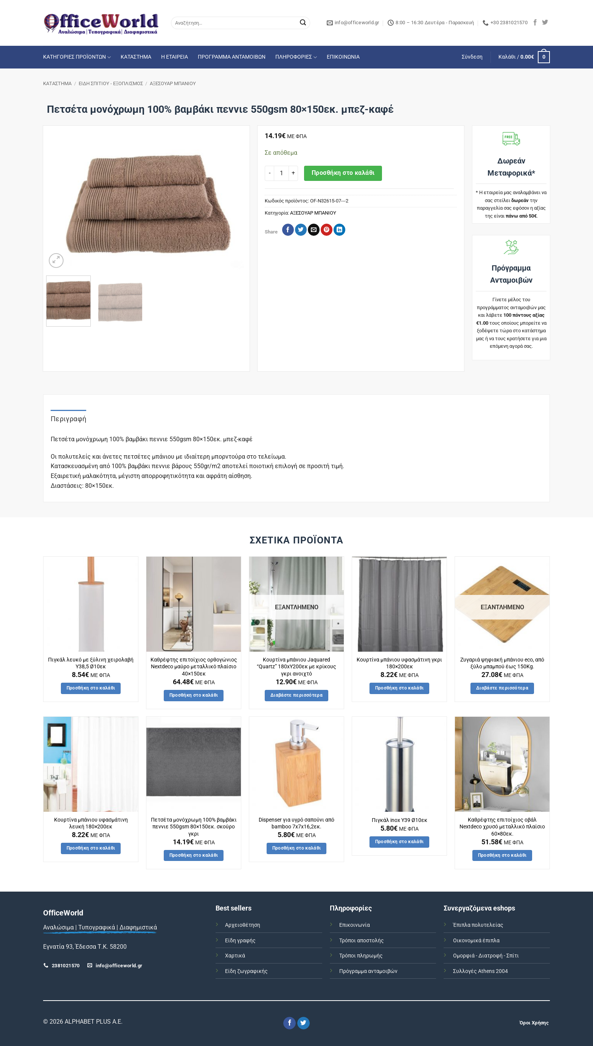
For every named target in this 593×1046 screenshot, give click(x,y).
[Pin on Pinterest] (326, 230)
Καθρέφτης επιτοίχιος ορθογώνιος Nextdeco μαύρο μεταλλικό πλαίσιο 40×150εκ (194, 667)
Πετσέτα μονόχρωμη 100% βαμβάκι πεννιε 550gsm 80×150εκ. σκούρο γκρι (194, 827)
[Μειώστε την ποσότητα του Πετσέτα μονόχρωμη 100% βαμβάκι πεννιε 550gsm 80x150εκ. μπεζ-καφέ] (269, 173)
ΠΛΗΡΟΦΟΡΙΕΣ (296, 57)
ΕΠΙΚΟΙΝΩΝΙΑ (343, 57)
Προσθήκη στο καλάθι (343, 173)
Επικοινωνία (354, 925)
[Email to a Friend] (314, 230)
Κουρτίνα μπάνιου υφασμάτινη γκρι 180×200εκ (399, 663)
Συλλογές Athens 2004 (480, 971)
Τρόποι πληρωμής (361, 956)
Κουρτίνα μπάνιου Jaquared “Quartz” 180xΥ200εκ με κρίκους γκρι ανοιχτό (296, 667)
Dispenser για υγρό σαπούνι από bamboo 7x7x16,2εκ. (296, 823)
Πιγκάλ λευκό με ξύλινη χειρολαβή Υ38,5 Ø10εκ (91, 663)
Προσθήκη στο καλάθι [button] (91, 688)
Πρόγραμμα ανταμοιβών (368, 971)
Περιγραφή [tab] (68, 419)
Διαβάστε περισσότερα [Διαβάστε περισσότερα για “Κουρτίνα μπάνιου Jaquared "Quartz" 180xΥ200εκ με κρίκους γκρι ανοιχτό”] (296, 695)
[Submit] (302, 23)
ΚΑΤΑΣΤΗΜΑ (136, 57)
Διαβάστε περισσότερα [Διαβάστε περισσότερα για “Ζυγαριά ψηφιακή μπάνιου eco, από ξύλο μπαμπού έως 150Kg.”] (502, 688)
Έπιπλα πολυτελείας (478, 925)
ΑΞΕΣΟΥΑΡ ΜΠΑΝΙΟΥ (173, 83)
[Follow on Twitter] (545, 22)
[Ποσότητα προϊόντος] (281, 173)
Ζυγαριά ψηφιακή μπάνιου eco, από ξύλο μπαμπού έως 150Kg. (502, 663)
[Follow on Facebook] (535, 22)
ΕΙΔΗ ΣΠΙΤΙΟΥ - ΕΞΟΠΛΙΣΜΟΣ (111, 83)
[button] (472, 57)
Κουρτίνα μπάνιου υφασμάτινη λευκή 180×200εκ (91, 823)
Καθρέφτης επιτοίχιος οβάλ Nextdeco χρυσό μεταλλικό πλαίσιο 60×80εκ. (502, 827)
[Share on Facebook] (288, 230)
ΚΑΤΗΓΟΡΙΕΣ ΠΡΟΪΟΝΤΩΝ (77, 57)
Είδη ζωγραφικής (246, 971)
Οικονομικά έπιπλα (476, 940)
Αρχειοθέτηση (242, 925)
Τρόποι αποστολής (361, 940)
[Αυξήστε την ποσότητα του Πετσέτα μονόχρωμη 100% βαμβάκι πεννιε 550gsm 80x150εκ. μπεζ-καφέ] (293, 173)
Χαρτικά (235, 956)
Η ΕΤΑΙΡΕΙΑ (174, 57)
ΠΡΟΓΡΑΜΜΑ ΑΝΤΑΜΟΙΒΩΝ (231, 57)
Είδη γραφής (240, 940)
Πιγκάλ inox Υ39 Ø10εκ (399, 820)
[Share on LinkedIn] (339, 230)
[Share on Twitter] (301, 230)
